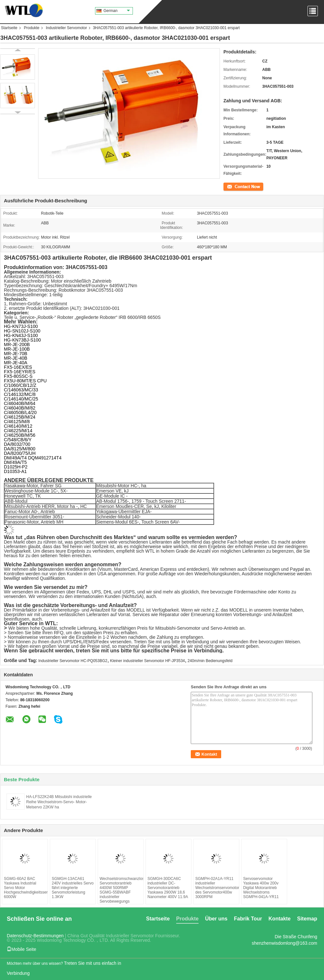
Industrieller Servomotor (66, 28)
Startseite (9, 28)
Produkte (31, 28)
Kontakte (279, 918)
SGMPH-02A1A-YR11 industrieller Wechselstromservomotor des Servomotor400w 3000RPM (216, 887)
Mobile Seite (21, 949)
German (116, 10)
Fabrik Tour (248, 918)
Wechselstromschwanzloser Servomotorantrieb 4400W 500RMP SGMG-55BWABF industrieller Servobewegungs (121, 890)
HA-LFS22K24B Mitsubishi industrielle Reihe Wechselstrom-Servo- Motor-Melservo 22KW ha (59, 801)
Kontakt (230, 186)
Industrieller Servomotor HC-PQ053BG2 (72, 661)
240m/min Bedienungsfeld (210, 661)
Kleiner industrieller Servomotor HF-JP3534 (147, 661)
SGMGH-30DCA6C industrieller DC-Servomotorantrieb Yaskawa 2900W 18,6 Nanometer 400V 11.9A (167, 887)
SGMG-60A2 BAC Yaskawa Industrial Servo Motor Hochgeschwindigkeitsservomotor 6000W (25, 887)
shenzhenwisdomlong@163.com (284, 943)
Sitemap (307, 918)
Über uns (216, 918)
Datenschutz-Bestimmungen (35, 935)
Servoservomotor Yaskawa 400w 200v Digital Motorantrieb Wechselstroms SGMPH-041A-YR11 (261, 887)
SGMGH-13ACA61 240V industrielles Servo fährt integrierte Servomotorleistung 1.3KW (72, 887)
